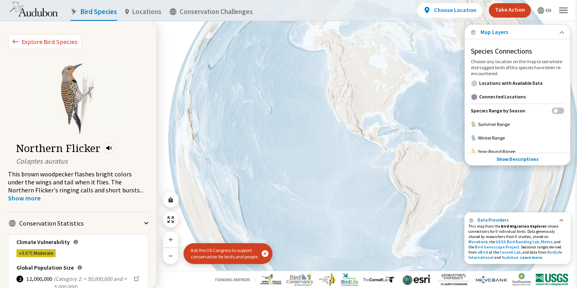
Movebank (478, 241)
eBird (483, 252)
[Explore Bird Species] (45, 41)
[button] (109, 148)
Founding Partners (232, 280)
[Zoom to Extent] (171, 220)
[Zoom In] (171, 240)
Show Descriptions (517, 144)
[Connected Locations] (517, 97)
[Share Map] (171, 200)
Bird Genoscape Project (497, 247)
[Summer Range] (517, 124)
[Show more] (24, 198)
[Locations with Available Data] (517, 83)
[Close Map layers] (517, 32)
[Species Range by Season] (517, 111)
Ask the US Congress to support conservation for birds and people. (225, 253)
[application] (288, 144)
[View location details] (449, 10)
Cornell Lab (510, 252)
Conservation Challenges (211, 12)
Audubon (510, 257)
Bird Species (94, 12)
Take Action (510, 9)
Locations (143, 12)
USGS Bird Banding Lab (517, 241)
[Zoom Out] (171, 256)
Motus (547, 241)
